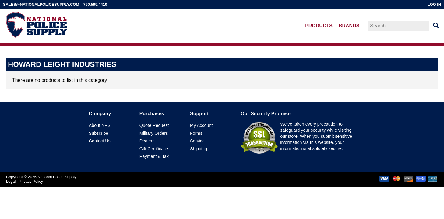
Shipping (198, 148)
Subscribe (98, 133)
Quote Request (154, 125)
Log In (434, 4)
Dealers (147, 140)
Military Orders (153, 133)
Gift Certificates (154, 148)
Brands (349, 25)
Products (319, 25)
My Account (201, 125)
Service (197, 140)
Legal (11, 181)
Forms (196, 133)
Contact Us (100, 140)
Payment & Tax (154, 156)
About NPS (100, 125)
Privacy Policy (31, 181)
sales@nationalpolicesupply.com (41, 4)
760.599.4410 (95, 4)
